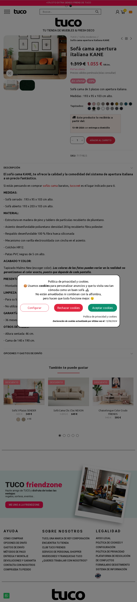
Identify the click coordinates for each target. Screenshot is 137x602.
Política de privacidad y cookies (100, 316)
